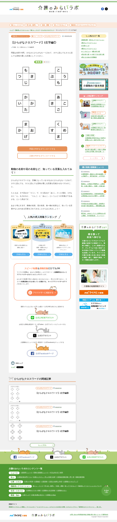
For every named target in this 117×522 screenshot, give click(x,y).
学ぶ (12, 477)
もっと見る (42, 445)
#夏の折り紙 (96, 51)
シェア (13, 367)
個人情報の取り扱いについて (93, 517)
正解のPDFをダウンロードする (42, 156)
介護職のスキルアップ (98, 101)
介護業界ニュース (26, 472)
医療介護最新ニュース (41, 472)
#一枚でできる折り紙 (97, 54)
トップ (12, 30)
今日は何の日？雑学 (56, 472)
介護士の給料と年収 (55, 482)
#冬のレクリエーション (96, 40)
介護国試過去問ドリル (24, 477)
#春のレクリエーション (89, 43)
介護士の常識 (90, 136)
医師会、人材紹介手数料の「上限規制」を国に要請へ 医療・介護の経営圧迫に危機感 (93, 186)
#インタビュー (86, 51)
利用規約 (81, 517)
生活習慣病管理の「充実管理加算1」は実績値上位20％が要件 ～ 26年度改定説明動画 (93, 196)
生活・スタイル (17, 491)
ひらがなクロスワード (47, 30)
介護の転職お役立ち (37, 495)
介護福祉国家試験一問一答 (65, 477)
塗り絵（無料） (32, 25)
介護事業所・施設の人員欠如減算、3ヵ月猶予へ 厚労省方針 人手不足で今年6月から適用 (93, 176)
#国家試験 (84, 40)
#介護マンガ (85, 45)
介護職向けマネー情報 (33, 490)
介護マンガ (26, 495)
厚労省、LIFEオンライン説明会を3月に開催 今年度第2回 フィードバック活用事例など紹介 (93, 216)
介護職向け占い (61, 490)
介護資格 (44, 482)
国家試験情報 (79, 477)
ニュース (14, 473)
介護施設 (37, 482)
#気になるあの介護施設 (89, 57)
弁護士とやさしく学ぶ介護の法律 (44, 477)
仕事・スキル (16, 482)
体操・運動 (45, 25)
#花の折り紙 (85, 54)
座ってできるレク (60, 25)
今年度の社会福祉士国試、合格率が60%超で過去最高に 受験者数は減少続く (93, 206)
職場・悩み (15, 495)
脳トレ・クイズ (16, 25)
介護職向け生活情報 (48, 490)
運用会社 (105, 517)
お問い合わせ (74, 517)
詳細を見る (21, 254)
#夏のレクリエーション (89, 48)
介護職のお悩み (51, 495)
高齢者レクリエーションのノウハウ (83, 25)
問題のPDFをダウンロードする (42, 149)
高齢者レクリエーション (22, 30)
